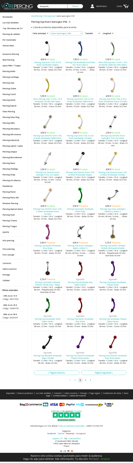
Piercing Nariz (9, 163)
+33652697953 (74, 438)
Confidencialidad (59, 395)
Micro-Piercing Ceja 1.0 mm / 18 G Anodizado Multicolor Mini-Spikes (112, 63)
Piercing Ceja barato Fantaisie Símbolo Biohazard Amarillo (112, 246)
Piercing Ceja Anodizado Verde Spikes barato (48, 320)
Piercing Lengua (10, 151)
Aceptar (105, 458)
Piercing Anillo (9, 71)
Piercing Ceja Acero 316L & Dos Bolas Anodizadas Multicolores (80, 100)
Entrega (6, 274)
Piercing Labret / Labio (13, 146)
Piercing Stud (9, 215)
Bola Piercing (8, 60)
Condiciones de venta (112, 393)
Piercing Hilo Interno (12, 134)
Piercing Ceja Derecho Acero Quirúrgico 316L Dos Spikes (48, 173)
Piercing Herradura (11, 128)
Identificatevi (101, 6)
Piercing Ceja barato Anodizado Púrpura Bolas (113, 283)
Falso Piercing (9, 111)
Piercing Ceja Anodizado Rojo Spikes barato (80, 283)
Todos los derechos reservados (71, 426)
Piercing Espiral (9, 105)
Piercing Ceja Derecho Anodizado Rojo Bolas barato (113, 356)
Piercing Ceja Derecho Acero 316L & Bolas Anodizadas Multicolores (47, 136)
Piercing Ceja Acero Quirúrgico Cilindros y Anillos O (113, 210)
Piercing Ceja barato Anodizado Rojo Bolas (80, 320)
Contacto (7, 263)
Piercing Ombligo (10, 169)
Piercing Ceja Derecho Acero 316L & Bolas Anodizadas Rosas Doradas (47, 211)
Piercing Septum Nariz (13, 209)
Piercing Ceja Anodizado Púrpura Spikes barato (113, 320)
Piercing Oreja (9, 174)
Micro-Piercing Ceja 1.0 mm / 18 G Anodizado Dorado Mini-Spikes (47, 100)
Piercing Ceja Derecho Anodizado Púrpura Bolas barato (80, 356)
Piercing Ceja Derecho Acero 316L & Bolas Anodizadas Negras (80, 173)
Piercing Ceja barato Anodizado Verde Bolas (80, 210)
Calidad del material (77, 395)
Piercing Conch (9, 94)
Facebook (51, 433)
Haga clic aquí (31, 458)
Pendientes (8, 186)
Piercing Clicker (9, 88)
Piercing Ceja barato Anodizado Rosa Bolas (47, 246)
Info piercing (8, 240)
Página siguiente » (104, 372)
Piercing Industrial (11, 140)
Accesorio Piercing (11, 54)
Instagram (81, 433)
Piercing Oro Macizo (12, 180)
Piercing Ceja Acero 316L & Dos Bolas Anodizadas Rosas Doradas (113, 100)
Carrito (119, 6)
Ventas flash (8, 45)
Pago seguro (94, 393)
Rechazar (94, 458)
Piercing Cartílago (11, 77)
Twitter (61, 433)
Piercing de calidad (11, 34)
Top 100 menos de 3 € (12, 28)
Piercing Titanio (10, 220)
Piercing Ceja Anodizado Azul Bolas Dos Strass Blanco (80, 63)
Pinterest (70, 433)
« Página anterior (56, 372)
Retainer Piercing (10, 203)
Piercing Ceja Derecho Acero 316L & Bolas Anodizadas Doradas (112, 173)
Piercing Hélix (9, 123)
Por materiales (9, 40)
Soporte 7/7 (57, 438)
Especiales (10, 393)
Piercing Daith (9, 100)
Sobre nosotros (9, 269)
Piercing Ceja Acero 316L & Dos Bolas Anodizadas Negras (47, 63)
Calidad (6, 280)
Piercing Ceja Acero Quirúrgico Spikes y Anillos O (80, 246)
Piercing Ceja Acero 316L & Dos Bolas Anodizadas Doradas (80, 136)
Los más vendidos (11, 22)
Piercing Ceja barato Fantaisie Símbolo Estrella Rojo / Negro (47, 283)
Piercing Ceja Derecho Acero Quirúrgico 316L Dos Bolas (113, 136)
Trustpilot (78, 411)
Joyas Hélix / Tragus (12, 65)
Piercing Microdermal (12, 157)
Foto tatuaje (8, 254)
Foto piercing (9, 249)
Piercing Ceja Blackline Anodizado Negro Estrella (48, 356)
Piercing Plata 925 (11, 197)
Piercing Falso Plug (11, 117)
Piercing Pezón (9, 192)
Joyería (6, 232)
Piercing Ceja (8, 83)
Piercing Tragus (10, 226)
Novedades (8, 17)
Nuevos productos (25, 393)
